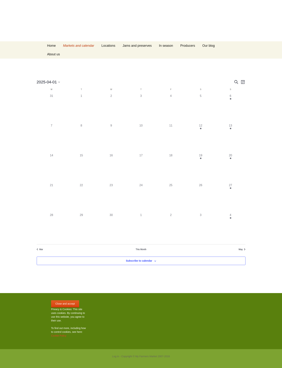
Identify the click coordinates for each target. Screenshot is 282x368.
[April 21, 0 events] (52, 198)
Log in (115, 356)
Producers (187, 45)
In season (166, 45)
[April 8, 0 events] (81, 138)
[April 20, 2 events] (230, 168)
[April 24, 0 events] (141, 198)
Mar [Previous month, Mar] (40, 249)
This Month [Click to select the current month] (141, 249)
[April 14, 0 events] (52, 168)
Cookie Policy (58, 335)
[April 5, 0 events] (201, 109)
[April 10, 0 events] (141, 138)
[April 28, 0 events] (52, 228)
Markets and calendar (78, 45)
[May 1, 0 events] (141, 228)
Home (51, 45)
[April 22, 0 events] (81, 198)
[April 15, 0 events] (81, 168)
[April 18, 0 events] (171, 168)
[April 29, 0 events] (81, 228)
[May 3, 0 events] (201, 228)
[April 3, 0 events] (141, 109)
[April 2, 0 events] (111, 109)
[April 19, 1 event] (201, 168)
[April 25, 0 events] (171, 198)
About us (53, 54)
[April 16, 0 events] (111, 168)
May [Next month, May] (242, 249)
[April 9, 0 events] (111, 138)
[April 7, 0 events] (52, 138)
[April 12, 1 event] (201, 138)
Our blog (208, 45)
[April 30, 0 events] (111, 228)
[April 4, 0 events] (171, 109)
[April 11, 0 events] (171, 138)
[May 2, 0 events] (171, 228)
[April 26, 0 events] (201, 198)
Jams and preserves (137, 45)
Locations (108, 45)
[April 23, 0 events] (111, 198)
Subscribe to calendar (139, 260)
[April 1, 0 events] (81, 109)
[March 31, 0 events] (52, 109)
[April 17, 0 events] (141, 168)
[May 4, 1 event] (230, 228)
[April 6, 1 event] (230, 109)
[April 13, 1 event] (230, 138)
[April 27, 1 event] (230, 198)
